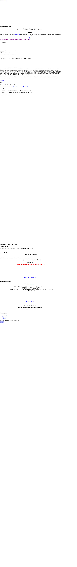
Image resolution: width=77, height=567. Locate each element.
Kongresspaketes (17, 34)
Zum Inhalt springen (3, 0)
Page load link (2, 322)
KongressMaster (24, 321)
